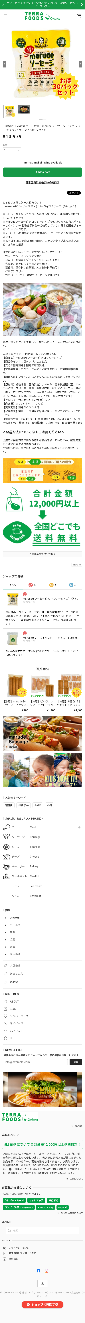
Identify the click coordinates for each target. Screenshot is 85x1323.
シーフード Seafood (26, 846)
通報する (77, 564)
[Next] (80, 64)
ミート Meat (24, 827)
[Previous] (4, 64)
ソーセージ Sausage (26, 837)
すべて (12, 584)
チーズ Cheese (25, 856)
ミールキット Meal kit (25, 876)
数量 (5, 145)
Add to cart (42, 172)
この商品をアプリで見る (42, 554)
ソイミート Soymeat (26, 895)
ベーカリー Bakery (25, 866)
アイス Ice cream (27, 886)
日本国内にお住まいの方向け (42, 182)
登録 (76, 1062)
